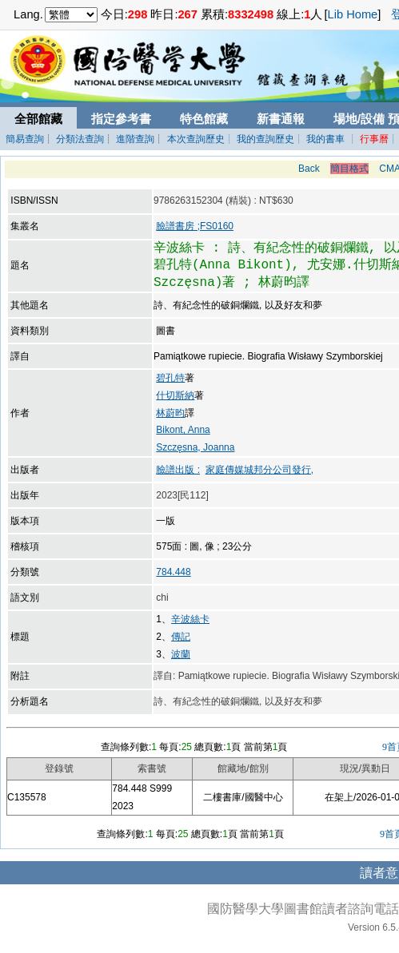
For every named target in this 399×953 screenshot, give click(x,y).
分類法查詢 (80, 139)
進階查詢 (135, 139)
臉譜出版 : (178, 469)
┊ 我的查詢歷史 (259, 139)
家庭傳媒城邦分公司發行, (259, 469)
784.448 (173, 572)
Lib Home (353, 14)
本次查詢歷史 (196, 139)
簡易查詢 (25, 139)
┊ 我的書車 (319, 139)
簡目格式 (349, 168)
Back (309, 168)
